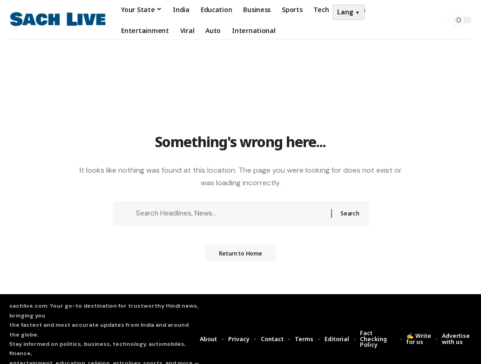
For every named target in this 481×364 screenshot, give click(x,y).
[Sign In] (419, 20)
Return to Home (240, 256)
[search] (438, 20)
